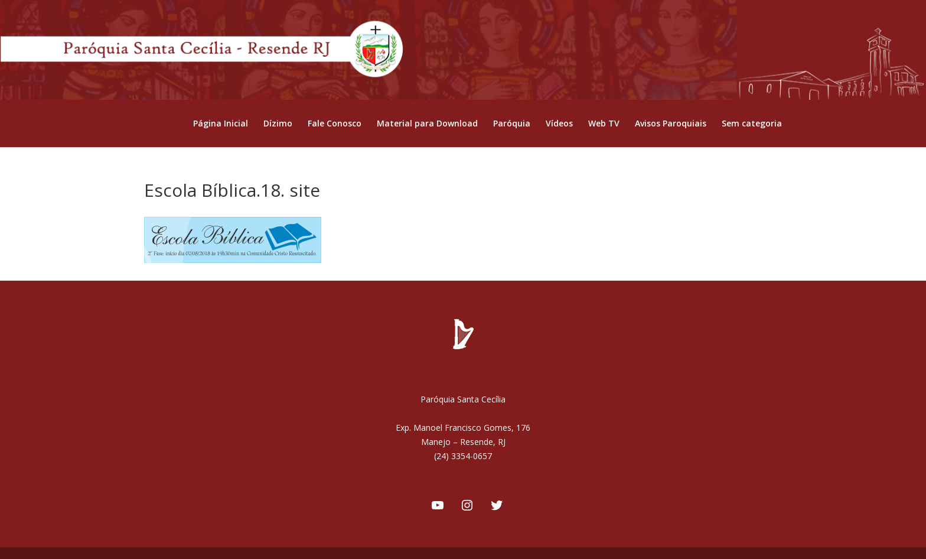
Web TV (603, 124)
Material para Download (427, 124)
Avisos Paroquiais (670, 124)
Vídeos (559, 124)
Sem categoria (752, 124)
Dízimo (277, 124)
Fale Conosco (334, 124)
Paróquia (511, 124)
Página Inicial (220, 124)
